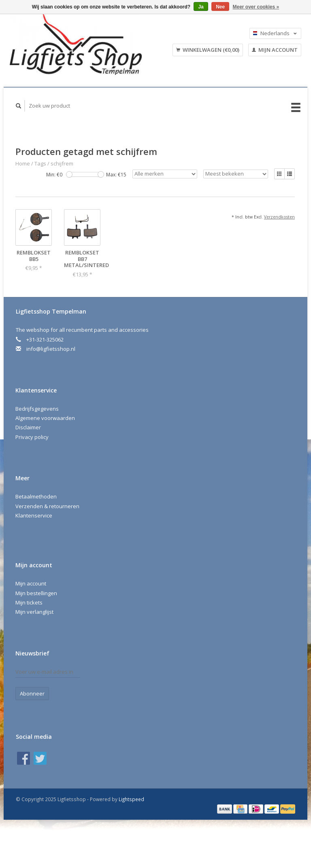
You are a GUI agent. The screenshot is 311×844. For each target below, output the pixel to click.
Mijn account (275, 49)
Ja (200, 7)
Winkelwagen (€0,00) (207, 49)
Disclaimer (28, 427)
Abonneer (32, 693)
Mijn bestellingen (36, 593)
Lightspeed (131, 799)
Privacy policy (32, 437)
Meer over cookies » (256, 7)
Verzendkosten (279, 217)
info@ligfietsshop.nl (50, 348)
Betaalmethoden (36, 496)
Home (22, 163)
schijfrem (62, 163)
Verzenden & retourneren (47, 506)
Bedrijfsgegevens (37, 408)
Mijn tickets (29, 602)
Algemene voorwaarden (45, 418)
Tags (40, 163)
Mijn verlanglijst (34, 611)
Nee (220, 7)
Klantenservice (33, 515)
